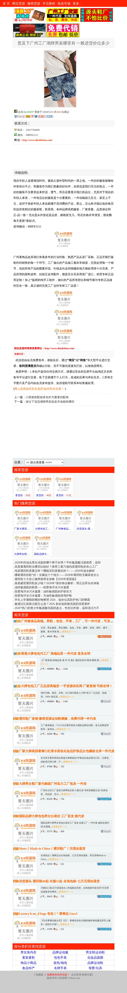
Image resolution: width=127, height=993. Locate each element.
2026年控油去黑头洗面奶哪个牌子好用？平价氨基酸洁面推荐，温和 (58, 562)
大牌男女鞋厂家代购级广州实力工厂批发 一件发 (53, 783)
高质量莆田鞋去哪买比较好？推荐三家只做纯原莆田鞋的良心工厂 (56, 566)
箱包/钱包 (60, 963)
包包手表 (60, 957)
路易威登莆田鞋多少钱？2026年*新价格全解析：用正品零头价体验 (57, 583)
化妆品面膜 (95, 957)
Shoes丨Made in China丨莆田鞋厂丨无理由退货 (52, 848)
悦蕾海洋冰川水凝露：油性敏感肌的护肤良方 (43, 591)
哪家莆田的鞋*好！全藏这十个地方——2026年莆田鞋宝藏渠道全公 (57, 575)
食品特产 (28, 968)
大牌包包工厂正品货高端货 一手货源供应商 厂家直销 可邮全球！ (67, 686)
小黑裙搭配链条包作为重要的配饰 (47, 397)
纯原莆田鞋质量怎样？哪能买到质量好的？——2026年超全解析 (55, 570)
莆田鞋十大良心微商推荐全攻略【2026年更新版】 (46, 579)
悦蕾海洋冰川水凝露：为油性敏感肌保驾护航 (43, 595)
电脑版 (39, 974)
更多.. (77, 3)
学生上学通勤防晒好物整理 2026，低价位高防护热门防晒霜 (52, 599)
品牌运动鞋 (95, 963)
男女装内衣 (28, 952)
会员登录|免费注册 (69, 974)
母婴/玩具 (95, 968)
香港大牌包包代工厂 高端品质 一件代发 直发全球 (55, 653)
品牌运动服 (60, 952)
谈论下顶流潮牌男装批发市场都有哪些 (50, 401)
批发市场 (64, 3)
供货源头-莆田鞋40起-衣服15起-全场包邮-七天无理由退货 (59, 881)
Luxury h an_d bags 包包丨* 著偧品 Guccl (48, 913)
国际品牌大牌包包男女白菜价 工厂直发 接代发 (51, 816)
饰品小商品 (28, 963)
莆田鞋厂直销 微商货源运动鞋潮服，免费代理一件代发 (57, 718)
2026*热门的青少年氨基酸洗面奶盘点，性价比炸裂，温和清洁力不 (57, 608)
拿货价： (23, 495)
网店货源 (18, 3)
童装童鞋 (28, 957)
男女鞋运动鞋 (95, 952)
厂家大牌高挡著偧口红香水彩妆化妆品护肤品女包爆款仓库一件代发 (66, 751)
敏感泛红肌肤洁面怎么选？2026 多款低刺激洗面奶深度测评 (52, 603)
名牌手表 (60, 968)
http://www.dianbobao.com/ (37, 140)
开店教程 (48, 3)
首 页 (6, 3)
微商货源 (33, 3)
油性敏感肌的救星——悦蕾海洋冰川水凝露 (42, 587)
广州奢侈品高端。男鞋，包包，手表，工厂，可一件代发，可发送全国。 (72, 621)
